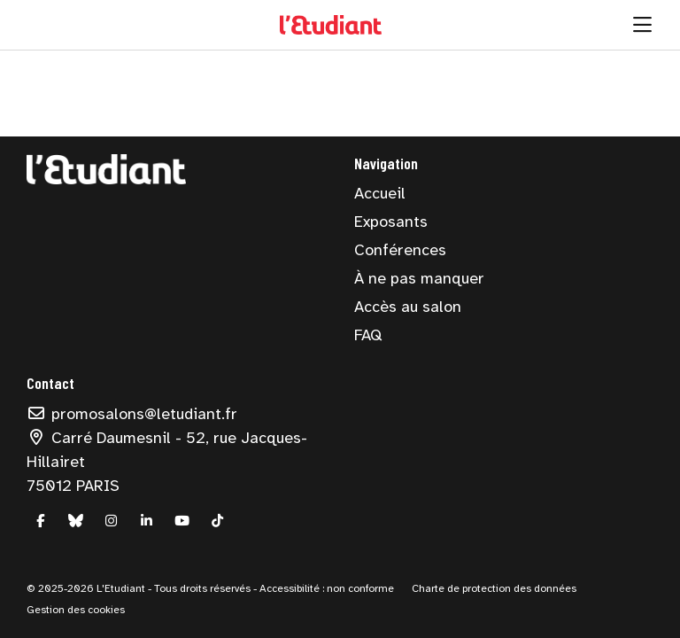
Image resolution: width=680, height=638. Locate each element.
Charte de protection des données (494, 588)
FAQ (368, 335)
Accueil (380, 193)
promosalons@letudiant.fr (132, 414)
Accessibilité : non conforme (325, 588)
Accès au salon (407, 306)
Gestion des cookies (76, 609)
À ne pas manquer (419, 278)
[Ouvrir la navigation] (642, 24)
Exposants (391, 221)
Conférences (400, 250)
